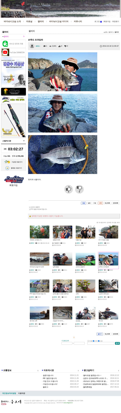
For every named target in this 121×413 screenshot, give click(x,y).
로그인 (97, 21)
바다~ (38, 46)
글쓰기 (100, 334)
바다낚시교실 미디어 (58, 21)
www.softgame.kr (68, 402)
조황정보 (7, 370)
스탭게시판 (6, 141)
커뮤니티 (78, 21)
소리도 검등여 (35, 207)
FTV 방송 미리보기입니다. (39, 209)
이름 (90, 341)
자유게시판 (49, 370)
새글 (83, 203)
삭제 (100, 203)
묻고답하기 (89, 370)
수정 (94, 203)
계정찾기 (115, 21)
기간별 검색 (65, 340)
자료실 (29, 21)
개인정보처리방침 (9, 393)
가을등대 (56, 243)
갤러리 (41, 21)
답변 (89, 203)
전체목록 (115, 203)
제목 (95, 341)
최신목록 (107, 203)
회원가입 (106, 21)
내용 (100, 341)
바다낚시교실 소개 (12, 21)
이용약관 (21, 393)
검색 (117, 343)
